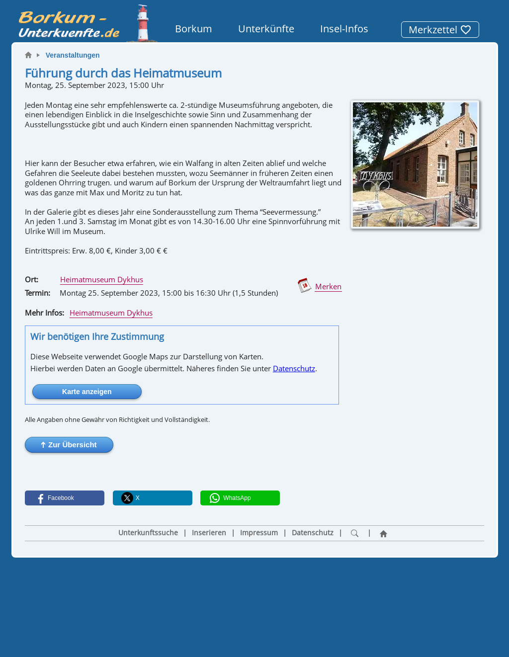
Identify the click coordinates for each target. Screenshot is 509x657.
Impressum (259, 532)
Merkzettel (440, 29)
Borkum (193, 28)
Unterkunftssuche (148, 532)
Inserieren (209, 532)
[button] (69, 445)
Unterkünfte (266, 28)
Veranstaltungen (73, 55)
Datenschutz (294, 368)
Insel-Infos (344, 28)
